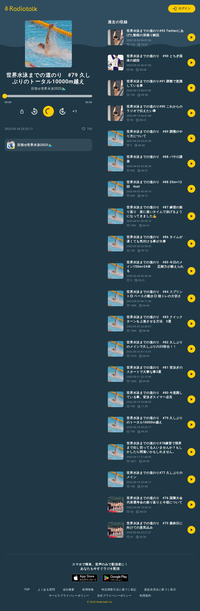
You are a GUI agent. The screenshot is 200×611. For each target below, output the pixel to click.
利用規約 (145, 595)
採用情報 (88, 589)
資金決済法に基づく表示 (160, 589)
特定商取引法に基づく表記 (119, 589)
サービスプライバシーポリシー (69, 595)
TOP (27, 589)
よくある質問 (46, 589)
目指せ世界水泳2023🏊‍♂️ (48, 88)
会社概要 (68, 589)
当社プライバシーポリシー (114, 595)
